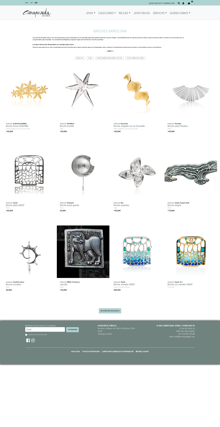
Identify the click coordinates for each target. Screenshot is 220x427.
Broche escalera (13, 284)
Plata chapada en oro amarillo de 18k (109, 58)
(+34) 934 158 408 (188, 334)
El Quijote (70, 202)
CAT (31, 3)
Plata (90, 58)
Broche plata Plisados (178, 125)
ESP (36, 3)
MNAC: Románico (73, 281)
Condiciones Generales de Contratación (118, 352)
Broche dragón (174, 204)
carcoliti (63, 284)
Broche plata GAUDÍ (15, 204)
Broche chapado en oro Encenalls (129, 125)
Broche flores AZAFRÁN (17, 125)
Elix (122, 202)
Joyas (89, 13)
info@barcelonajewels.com (184, 337)
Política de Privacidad (91, 352)
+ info (110, 51)
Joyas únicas (142, 13)
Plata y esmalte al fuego (135, 58)
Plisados (178, 123)
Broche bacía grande (69, 204)
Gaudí (15, 202)
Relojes (123, 13)
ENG (26, 3)
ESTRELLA (70, 123)
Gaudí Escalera (18, 281)
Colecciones (106, 13)
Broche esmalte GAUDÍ (124, 284)
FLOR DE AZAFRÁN (19, 123)
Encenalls (124, 123)
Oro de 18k (79, 58)
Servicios (159, 13)
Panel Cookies (142, 352)
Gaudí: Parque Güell (182, 202)
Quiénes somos (179, 13)
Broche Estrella (67, 125)
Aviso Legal (75, 352)
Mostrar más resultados (110, 311)
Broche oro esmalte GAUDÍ (180, 284)
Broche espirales (121, 204)
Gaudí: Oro (178, 281)
